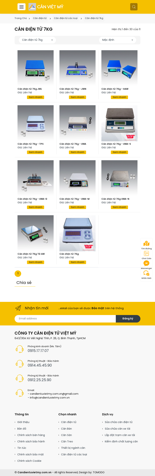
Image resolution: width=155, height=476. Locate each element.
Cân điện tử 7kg (94, 18)
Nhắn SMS (146, 274)
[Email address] (65, 319)
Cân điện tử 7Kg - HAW (114, 89)
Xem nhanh (35, 97)
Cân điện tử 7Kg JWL (30, 89)
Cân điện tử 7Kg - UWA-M (74, 199)
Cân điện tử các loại (66, 18)
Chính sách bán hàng (31, 435)
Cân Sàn (66, 435)
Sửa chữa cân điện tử (118, 422)
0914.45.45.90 (40, 365)
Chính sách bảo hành (31, 441)
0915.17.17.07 (38, 351)
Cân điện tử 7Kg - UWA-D (32, 199)
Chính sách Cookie (29, 461)
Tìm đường (146, 245)
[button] (133, 6)
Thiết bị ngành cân (73, 448)
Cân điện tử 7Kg (69, 254)
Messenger (146, 265)
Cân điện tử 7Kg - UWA (72, 144)
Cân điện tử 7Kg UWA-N (115, 199)
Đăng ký (127, 318)
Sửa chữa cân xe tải (117, 429)
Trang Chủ (21, 18)
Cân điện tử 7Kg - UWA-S (116, 144)
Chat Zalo (146, 255)
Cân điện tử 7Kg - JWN (72, 89)
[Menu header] (22, 6)
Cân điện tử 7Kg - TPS (31, 144)
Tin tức (21, 448)
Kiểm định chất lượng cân (121, 441)
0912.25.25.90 (39, 380)
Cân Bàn (66, 429)
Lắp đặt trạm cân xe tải (120, 435)
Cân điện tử (39, 18)
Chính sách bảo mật (30, 454)
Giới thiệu (23, 422)
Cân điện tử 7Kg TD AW (31, 254)
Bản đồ (21, 429)
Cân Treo (67, 441)
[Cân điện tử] (46, 7)
